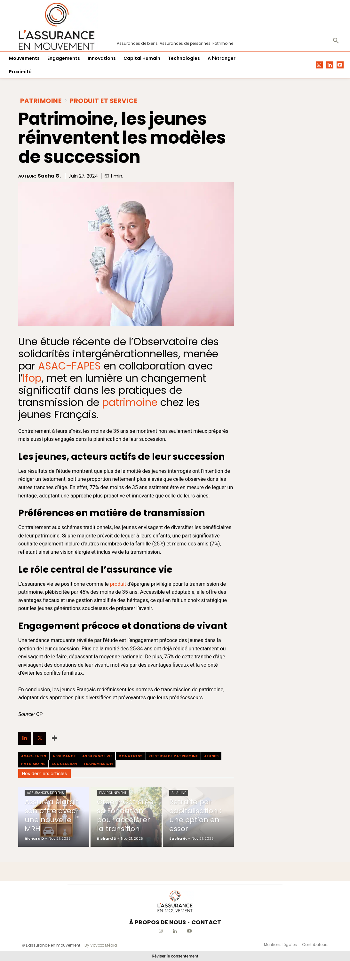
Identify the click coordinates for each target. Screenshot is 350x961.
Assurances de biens (45, 792)
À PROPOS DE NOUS (157, 922)
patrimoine (33, 763)
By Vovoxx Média (100, 945)
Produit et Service (103, 101)
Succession (64, 763)
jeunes (211, 755)
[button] (336, 41)
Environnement (112, 792)
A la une (178, 792)
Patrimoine (40, 101)
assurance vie (97, 755)
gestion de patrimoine (173, 755)
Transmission (98, 763)
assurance (64, 755)
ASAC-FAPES (69, 366)
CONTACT (206, 922)
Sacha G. (49, 176)
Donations (131, 755)
